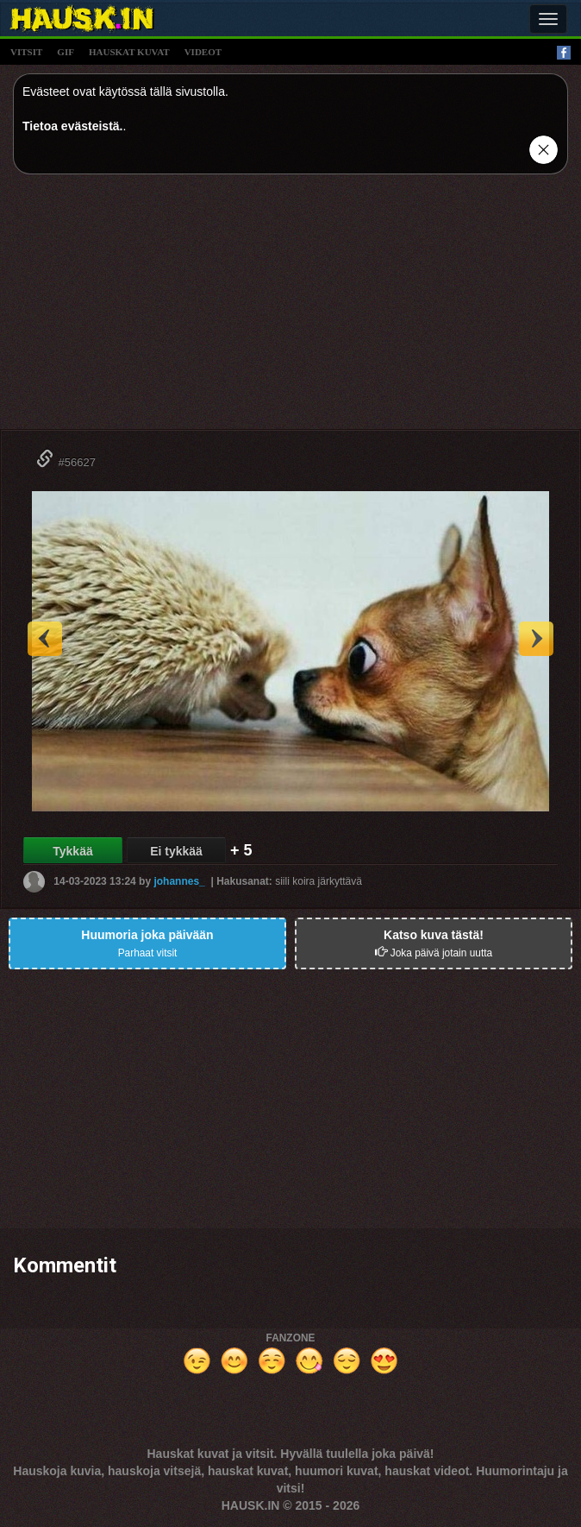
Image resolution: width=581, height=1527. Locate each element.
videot (203, 52)
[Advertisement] (290, 308)
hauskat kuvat (129, 52)
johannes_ (178, 881)
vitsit (26, 52)
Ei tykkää (176, 851)
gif (65, 52)
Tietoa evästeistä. (72, 126)
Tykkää (72, 851)
